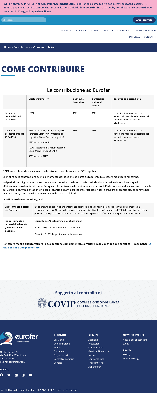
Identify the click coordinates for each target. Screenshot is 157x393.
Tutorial (134, 36)
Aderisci (81, 30)
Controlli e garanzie (64, 357)
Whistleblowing (131, 357)
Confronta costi (96, 357)
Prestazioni (94, 343)
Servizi (107, 30)
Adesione (93, 339)
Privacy (126, 353)
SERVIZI (93, 335)
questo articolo (41, 11)
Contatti (58, 360)
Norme (94, 30)
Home (7, 47)
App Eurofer (94, 364)
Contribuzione (22, 47)
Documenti (124, 30)
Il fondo (66, 30)
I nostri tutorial (96, 360)
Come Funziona (62, 343)
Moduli (57, 346)
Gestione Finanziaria (98, 350)
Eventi (126, 343)
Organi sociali (61, 353)
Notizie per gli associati (135, 339)
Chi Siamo (59, 339)
